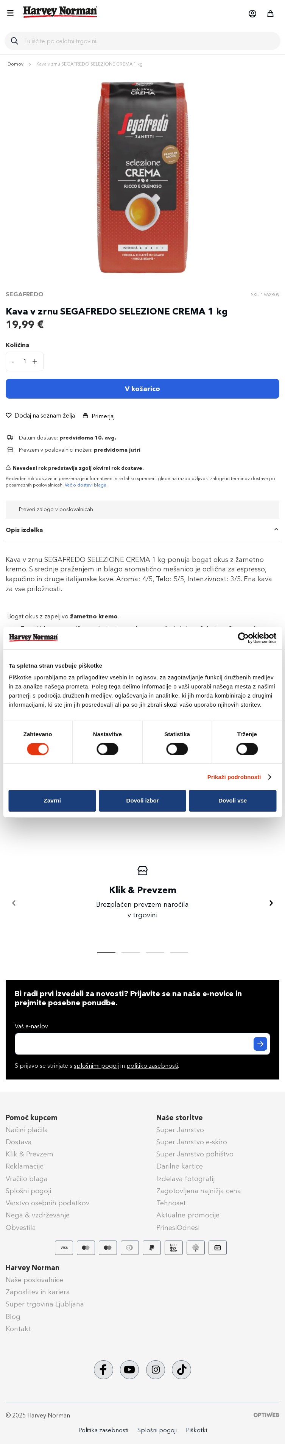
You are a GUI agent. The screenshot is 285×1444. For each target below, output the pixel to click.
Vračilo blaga (27, 1179)
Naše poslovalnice (34, 1280)
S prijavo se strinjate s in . (97, 1065)
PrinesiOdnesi (177, 1227)
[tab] (142, 530)
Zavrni (52, 800)
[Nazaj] (14, 903)
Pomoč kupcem (32, 1118)
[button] (252, 14)
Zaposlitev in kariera (38, 1292)
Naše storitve (179, 1118)
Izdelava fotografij (185, 1179)
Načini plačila (27, 1130)
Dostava (19, 1142)
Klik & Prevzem (29, 1154)
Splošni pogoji (28, 1191)
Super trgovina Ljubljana (45, 1304)
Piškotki (196, 1430)
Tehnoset (171, 1203)
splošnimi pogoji (96, 1065)
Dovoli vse (232, 800)
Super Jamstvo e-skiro (191, 1142)
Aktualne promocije (188, 1215)
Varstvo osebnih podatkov (47, 1203)
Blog (13, 1317)
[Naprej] (271, 903)
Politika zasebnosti (103, 1430)
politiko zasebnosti (152, 1065)
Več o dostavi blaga (85, 485)
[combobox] (148, 41)
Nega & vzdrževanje (38, 1215)
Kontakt (18, 1329)
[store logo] (60, 11)
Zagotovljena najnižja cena (198, 1191)
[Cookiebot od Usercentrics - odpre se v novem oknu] (243, 637)
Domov (15, 64)
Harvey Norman (32, 1268)
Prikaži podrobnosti (234, 777)
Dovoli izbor (142, 800)
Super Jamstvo (180, 1130)
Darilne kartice (179, 1166)
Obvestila (21, 1227)
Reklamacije (25, 1166)
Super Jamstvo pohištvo (195, 1154)
